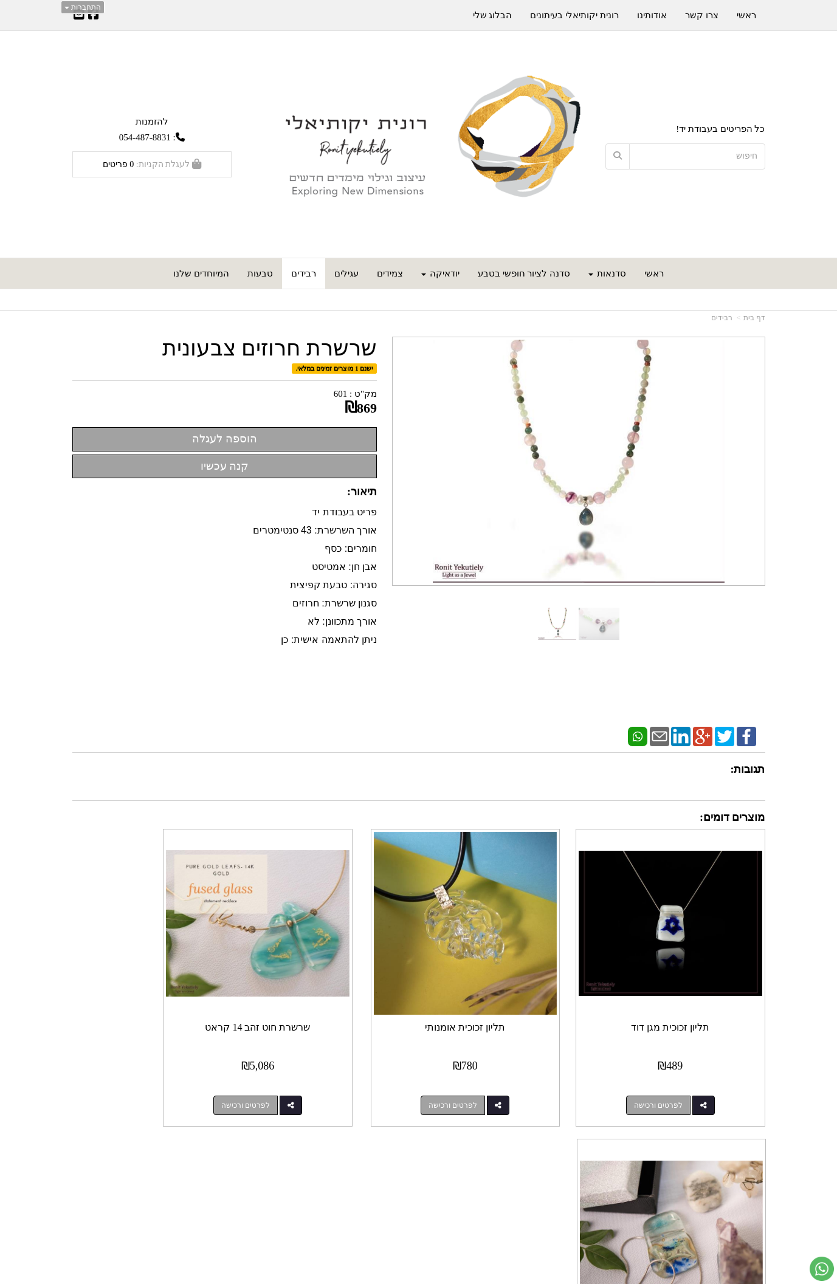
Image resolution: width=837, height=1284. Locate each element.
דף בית (754, 318)
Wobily (424, 1275)
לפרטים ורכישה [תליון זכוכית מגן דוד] (673, 1075)
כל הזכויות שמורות (730, 1230)
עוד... (220, 1139)
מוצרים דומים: (732, 817)
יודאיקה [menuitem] (440, 273)
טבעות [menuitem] (260, 273)
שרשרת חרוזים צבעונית (269, 348)
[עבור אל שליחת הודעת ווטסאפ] (822, 1269)
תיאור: (362, 492)
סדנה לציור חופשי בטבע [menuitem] (524, 273)
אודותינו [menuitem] (652, 15)
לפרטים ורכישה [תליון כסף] (139, 1075)
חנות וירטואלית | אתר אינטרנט (372, 1275)
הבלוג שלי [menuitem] (492, 15)
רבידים (721, 318)
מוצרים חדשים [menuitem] (738, 1158)
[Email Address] (79, 16)
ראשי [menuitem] (654, 273)
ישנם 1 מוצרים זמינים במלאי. (334, 368)
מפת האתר (739, 1139)
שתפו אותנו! (386, 1171)
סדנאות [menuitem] (607, 273)
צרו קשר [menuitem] (701, 15)
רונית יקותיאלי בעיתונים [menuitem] (574, 15)
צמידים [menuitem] (390, 273)
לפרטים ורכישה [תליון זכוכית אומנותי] (495, 1075)
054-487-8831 (145, 137)
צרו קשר (567, 1139)
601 (341, 394)
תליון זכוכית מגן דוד (685, 997)
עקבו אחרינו (381, 1139)
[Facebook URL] (93, 16)
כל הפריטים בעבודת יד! (720, 129)
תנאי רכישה (565, 1171)
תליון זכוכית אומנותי (507, 997)
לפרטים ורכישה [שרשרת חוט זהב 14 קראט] (317, 1075)
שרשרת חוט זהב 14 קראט (329, 997)
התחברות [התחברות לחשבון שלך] (82, 7)
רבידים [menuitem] (303, 273)
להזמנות (152, 121)
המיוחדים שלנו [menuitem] (201, 273)
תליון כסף (152, 997)
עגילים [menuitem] (346, 273)
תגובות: (748, 769)
